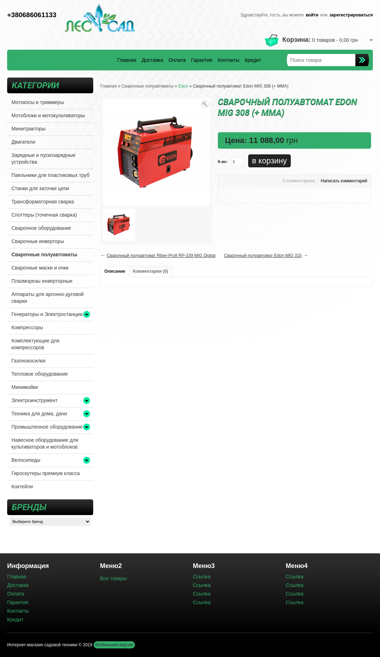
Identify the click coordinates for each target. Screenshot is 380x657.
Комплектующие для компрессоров (35, 344)
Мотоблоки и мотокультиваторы (48, 115)
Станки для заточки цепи (40, 188)
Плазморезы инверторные (41, 281)
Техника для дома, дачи (39, 413)
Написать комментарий (344, 180)
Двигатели (23, 142)
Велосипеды (25, 460)
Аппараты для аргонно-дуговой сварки (47, 297)
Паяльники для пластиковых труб (50, 175)
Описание (114, 271)
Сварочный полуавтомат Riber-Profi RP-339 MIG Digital (161, 255)
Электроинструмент (34, 400)
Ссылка (202, 576)
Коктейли (22, 486)
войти (312, 15)
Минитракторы (28, 129)
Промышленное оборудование (47, 427)
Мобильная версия (114, 644)
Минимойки (24, 387)
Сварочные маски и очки (40, 268)
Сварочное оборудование (41, 228)
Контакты (228, 60)
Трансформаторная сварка (42, 201)
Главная (126, 60)
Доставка (152, 60)
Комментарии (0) (150, 271)
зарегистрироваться (351, 15)
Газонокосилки (28, 361)
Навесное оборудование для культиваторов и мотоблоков (44, 443)
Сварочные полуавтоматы (44, 254)
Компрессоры (27, 327)
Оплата (177, 60)
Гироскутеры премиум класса (45, 473)
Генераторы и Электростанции (46, 314)
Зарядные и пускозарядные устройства (43, 158)
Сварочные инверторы (37, 241)
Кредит (253, 60)
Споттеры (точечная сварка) (44, 215)
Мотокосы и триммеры (37, 102)
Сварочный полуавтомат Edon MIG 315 (263, 255)
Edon (183, 86)
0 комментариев (298, 180)
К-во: (223, 161)
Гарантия (201, 60)
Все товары (113, 578)
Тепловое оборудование (39, 374)
